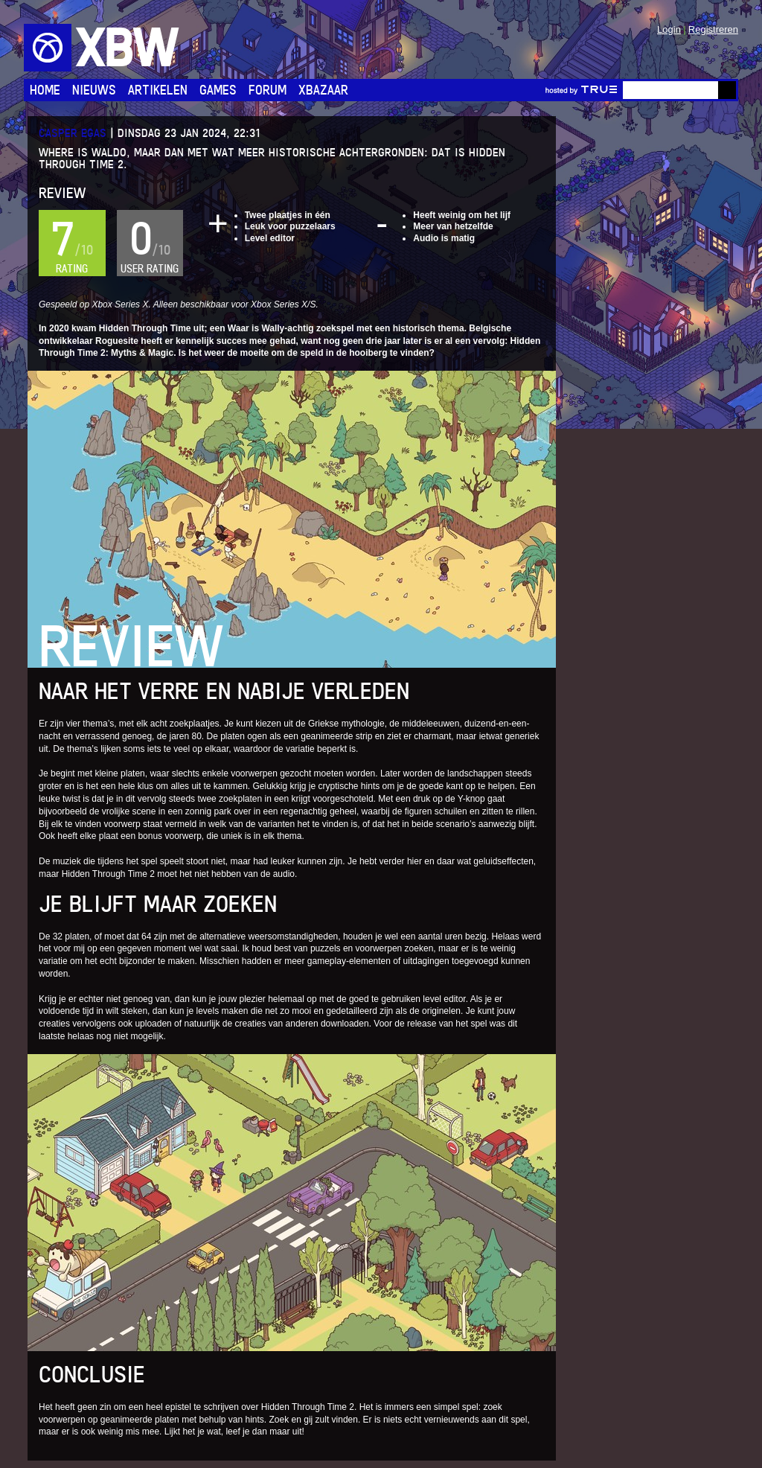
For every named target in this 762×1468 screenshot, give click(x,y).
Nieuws (94, 90)
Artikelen (158, 90)
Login (669, 29)
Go (727, 90)
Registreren (713, 29)
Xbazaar (323, 90)
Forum (267, 90)
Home (45, 90)
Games (218, 90)
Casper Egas (72, 133)
